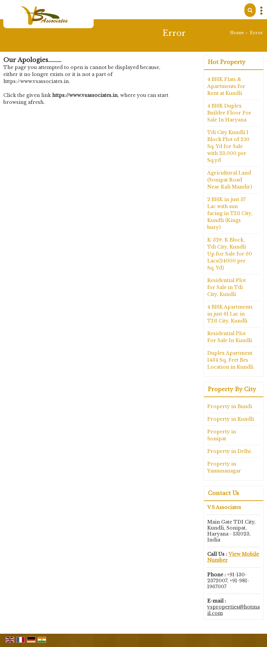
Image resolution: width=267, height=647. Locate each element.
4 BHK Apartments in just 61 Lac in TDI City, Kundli (230, 314)
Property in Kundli (230, 419)
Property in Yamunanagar (224, 467)
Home (237, 32)
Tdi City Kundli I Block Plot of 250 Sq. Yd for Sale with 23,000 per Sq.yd (228, 146)
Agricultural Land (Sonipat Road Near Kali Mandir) (229, 180)
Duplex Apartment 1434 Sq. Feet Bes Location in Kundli (230, 360)
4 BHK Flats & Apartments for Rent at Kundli (226, 86)
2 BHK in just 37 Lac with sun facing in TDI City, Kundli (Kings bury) (229, 213)
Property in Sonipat (221, 435)
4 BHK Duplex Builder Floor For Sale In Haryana (229, 113)
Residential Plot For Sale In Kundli (229, 336)
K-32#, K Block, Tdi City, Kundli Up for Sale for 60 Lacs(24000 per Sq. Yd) (229, 254)
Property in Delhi (229, 451)
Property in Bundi (229, 406)
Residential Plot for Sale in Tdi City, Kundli (226, 287)
